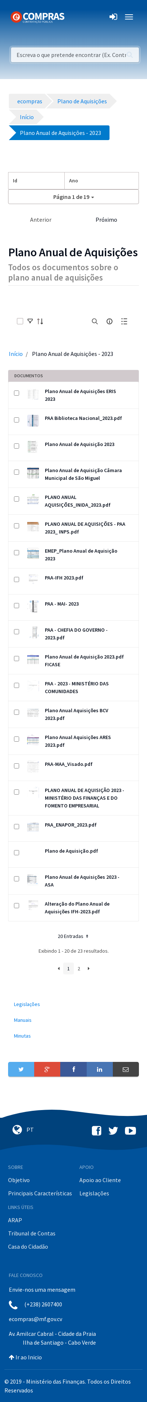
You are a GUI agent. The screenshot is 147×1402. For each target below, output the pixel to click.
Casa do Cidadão (28, 1246)
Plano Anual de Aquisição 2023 (79, 444)
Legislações (94, 1193)
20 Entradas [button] (74, 936)
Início (16, 353)
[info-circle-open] (109, 321)
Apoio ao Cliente (100, 1180)
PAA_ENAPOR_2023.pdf (71, 824)
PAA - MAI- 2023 (62, 603)
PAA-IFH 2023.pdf (64, 577)
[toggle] (30, 321)
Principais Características (40, 1193)
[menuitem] (73, 1004)
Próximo (106, 219)
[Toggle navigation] (75, 16)
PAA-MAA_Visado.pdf (69, 764)
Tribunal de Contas (31, 1233)
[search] (95, 321)
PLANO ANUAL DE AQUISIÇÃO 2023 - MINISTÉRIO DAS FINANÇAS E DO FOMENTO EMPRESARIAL (84, 798)
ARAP (15, 1220)
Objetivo (19, 1180)
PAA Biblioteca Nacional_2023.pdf (83, 418)
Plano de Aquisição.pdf (71, 851)
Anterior (40, 219)
